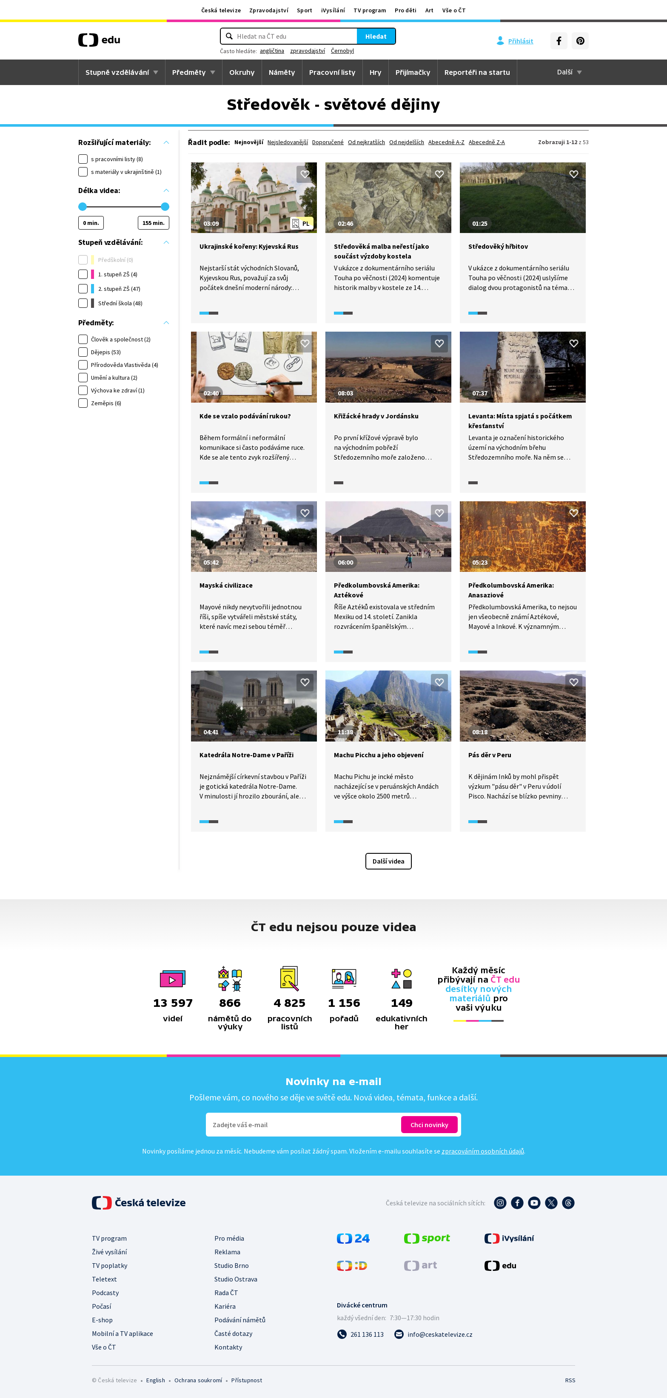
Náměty (282, 72)
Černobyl (342, 50)
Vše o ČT (454, 10)
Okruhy (242, 72)
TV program (369, 10)
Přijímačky (413, 72)
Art (429, 10)
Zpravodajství (268, 10)
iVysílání (333, 10)
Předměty (189, 72)
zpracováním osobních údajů (483, 1151)
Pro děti (405, 10)
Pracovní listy (332, 72)
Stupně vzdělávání (117, 72)
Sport (305, 10)
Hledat (376, 36)
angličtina (272, 50)
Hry (376, 72)
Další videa (389, 861)
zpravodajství (307, 50)
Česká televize (221, 10)
